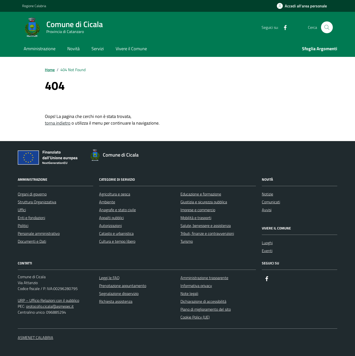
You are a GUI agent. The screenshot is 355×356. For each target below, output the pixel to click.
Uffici (22, 210)
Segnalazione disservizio (119, 293)
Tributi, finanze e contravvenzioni (207, 233)
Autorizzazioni (110, 225)
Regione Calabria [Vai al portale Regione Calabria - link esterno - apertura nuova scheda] (34, 5)
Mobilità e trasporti (195, 218)
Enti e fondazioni (31, 218)
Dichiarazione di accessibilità (203, 301)
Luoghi (267, 243)
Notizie (267, 194)
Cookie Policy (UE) (195, 317)
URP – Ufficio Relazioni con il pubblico (48, 300)
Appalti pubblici (111, 218)
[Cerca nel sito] (327, 27)
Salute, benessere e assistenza (205, 225)
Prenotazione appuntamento (122, 286)
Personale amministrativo (39, 233)
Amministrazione (39, 48)
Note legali (189, 293)
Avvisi (266, 210)
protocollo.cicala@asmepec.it (50, 306)
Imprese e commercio (197, 210)
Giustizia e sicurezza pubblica (203, 202)
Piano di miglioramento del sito (205, 309)
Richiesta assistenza (115, 301)
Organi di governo (32, 194)
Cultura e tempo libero (117, 241)
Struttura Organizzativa (37, 202)
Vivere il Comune (131, 48)
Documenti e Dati (32, 241)
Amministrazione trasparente (204, 278)
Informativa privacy (196, 286)
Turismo (186, 241)
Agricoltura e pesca (114, 194)
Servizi (97, 48)
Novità (73, 48)
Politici (23, 225)
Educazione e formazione (200, 194)
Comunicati (271, 202)
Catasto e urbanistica (116, 233)
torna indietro (58, 123)
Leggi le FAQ (109, 278)
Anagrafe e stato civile (117, 210)
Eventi (267, 251)
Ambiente (107, 202)
